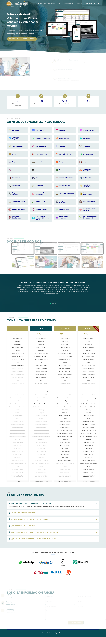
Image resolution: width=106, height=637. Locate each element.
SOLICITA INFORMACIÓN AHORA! (22, 39)
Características (49, 3)
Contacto (79, 3)
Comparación (68, 3)
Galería (59, 3)
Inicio (40, 3)
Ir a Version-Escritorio (92, 3)
